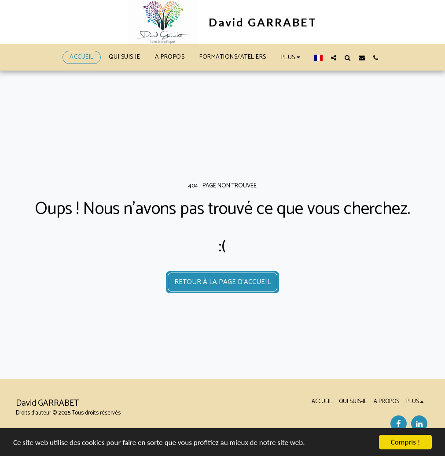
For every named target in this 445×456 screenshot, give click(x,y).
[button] (333, 57)
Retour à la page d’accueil (222, 282)
